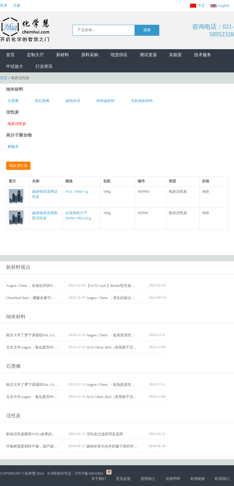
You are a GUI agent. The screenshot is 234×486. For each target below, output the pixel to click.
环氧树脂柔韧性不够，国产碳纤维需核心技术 (42, 446)
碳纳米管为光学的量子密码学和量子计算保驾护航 (126, 446)
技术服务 (202, 55)
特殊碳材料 (105, 101)
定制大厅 (35, 55)
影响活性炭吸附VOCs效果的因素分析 (36, 434)
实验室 (175, 55)
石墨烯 (13, 101)
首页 (10, 55)
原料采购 (89, 55)
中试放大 (14, 66)
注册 (16, 5)
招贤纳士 (148, 479)
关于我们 (98, 479)
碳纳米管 (73, 101)
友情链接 (197, 479)
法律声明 (172, 479)
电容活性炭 (17, 124)
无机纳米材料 (142, 101)
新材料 (62, 55)
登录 (3, 5)
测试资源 (148, 55)
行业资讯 (43, 66)
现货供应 (119, 55)
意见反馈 (123, 479)
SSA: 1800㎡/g (76, 191)
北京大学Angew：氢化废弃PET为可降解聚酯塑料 (45, 347)
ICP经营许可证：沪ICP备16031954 (75, 473)
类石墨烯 (42, 101)
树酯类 (13, 146)
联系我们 (222, 479)
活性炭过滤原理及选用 (104, 434)
